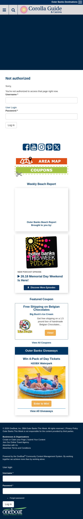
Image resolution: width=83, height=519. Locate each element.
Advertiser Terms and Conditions (17, 448)
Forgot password (17, 498)
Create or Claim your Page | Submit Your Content (24, 440)
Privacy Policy (72, 428)
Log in (11, 125)
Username (11, 94)
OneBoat (21, 456)
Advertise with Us (10, 445)
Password (11, 110)
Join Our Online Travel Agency (16, 442)
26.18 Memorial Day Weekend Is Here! (40, 278)
